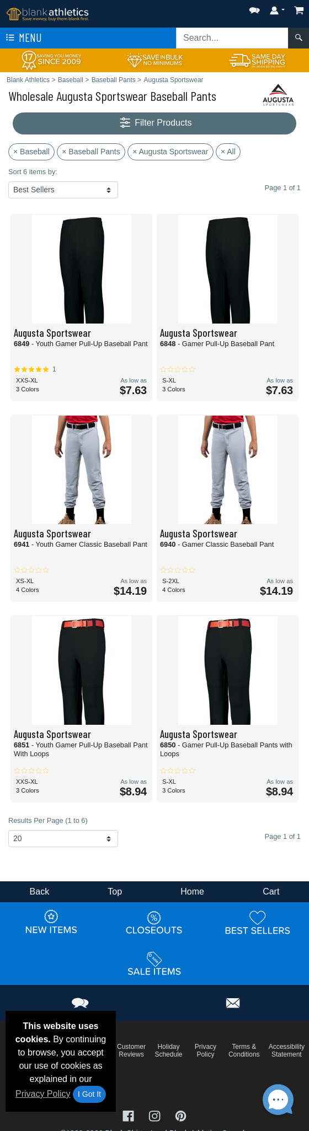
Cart (271, 891)
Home (192, 891)
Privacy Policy (43, 1093)
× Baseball (31, 151)
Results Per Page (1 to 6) (48, 820)
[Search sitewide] (232, 38)
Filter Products (155, 123)
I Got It (89, 1094)
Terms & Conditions (244, 1050)
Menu (22, 38)
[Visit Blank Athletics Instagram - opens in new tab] (155, 1115)
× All (228, 151)
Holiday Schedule (168, 1050)
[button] (254, 8)
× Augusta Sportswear (170, 151)
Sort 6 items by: (32, 172)
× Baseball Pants (91, 151)
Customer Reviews (131, 1050)
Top (115, 891)
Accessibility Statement (287, 1050)
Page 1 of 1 (283, 836)
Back (40, 891)
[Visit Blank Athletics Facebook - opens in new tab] (129, 1115)
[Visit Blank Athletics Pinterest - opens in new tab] (181, 1115)
